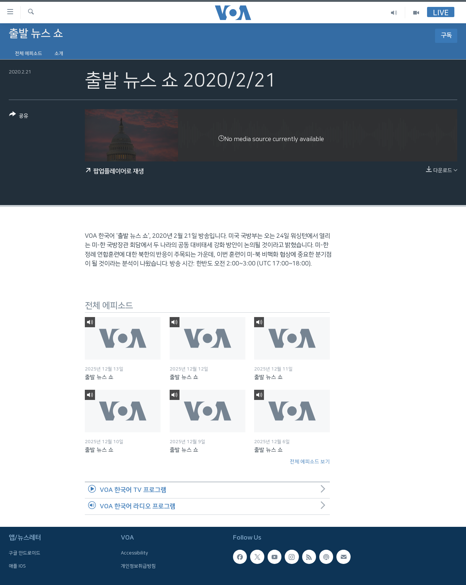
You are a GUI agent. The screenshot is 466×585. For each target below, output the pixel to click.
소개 (59, 53)
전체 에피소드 (28, 53)
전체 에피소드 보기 (310, 462)
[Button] (18, 116)
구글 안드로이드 (24, 553)
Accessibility (134, 553)
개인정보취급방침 (138, 565)
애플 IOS (17, 565)
